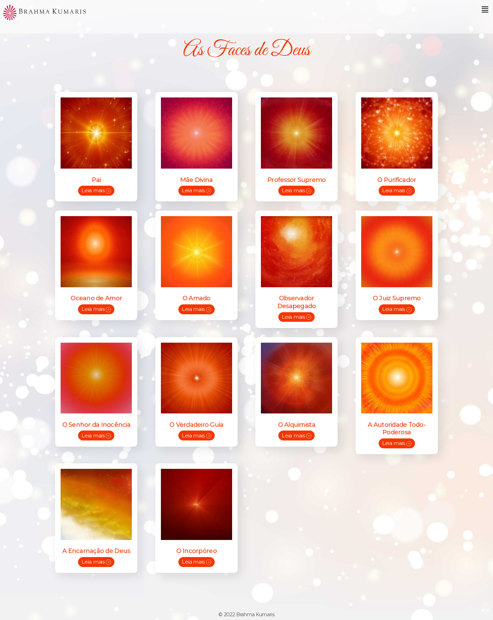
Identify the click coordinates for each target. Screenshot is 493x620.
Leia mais (96, 189)
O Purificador (396, 179)
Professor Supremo (296, 179)
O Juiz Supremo (397, 296)
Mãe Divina (196, 179)
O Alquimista (296, 420)
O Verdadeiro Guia (196, 420)
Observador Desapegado (296, 300)
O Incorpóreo (196, 545)
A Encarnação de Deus (96, 545)
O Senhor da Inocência (96, 420)
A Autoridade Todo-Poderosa (397, 424)
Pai (96, 179)
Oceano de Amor (96, 296)
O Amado (196, 296)
